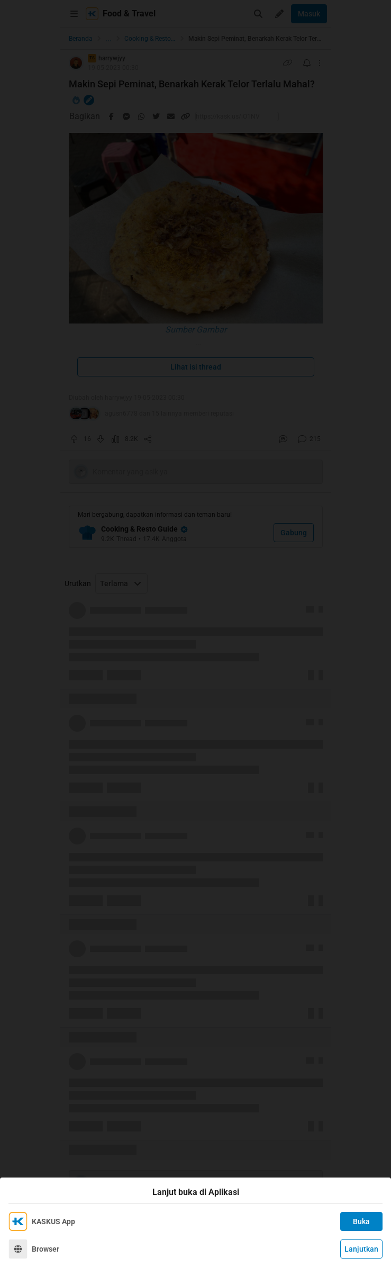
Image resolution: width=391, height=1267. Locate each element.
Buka (361, 1221)
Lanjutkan (361, 1249)
